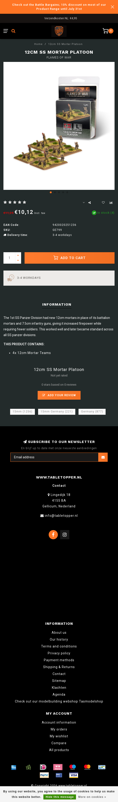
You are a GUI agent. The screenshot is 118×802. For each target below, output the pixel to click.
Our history (59, 639)
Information (56, 304)
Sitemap (59, 681)
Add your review (59, 395)
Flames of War (59, 57)
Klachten (59, 687)
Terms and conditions (59, 646)
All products (59, 750)
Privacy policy (59, 653)
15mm (22, 411)
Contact (59, 674)
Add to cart (69, 257)
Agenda (59, 694)
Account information (59, 722)
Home (38, 44)
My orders (59, 729)
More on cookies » (92, 797)
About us (59, 632)
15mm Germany (57, 411)
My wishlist (59, 736)
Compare (59, 743)
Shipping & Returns (59, 667)
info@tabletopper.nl (61, 515)
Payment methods (59, 660)
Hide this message (60, 797)
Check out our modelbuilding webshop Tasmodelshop (59, 701)
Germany (92, 411)
